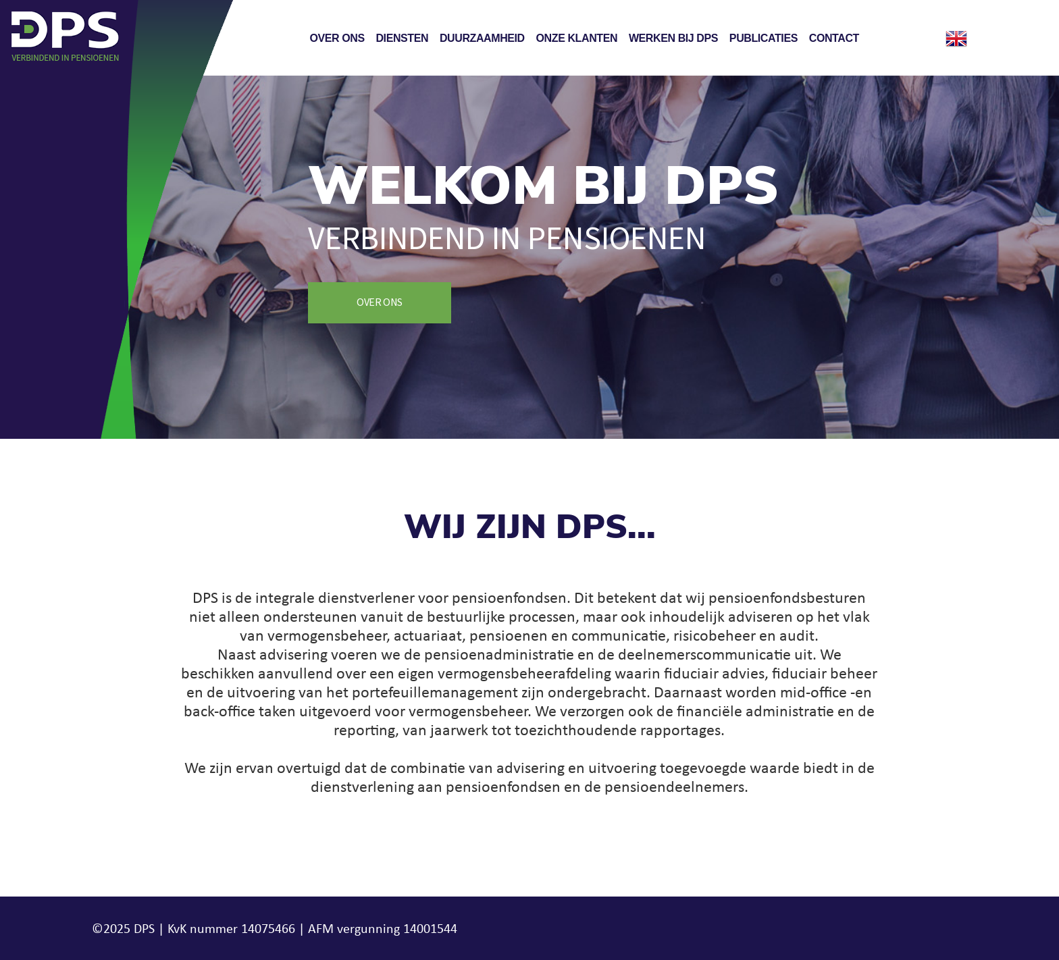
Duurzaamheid (482, 38)
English (956, 38)
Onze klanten (577, 38)
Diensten (402, 38)
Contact (834, 38)
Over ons (336, 38)
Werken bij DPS (673, 38)
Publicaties (763, 38)
